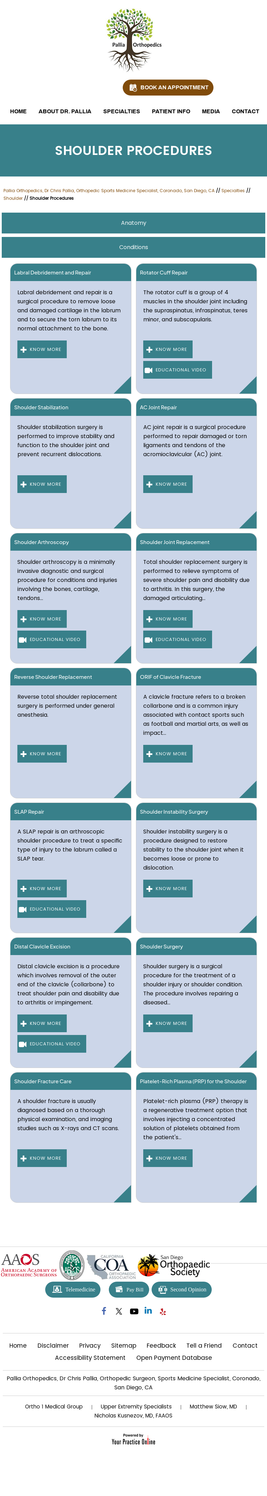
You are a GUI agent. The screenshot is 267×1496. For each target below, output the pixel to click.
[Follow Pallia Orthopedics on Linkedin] (148, 1311)
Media (211, 111)
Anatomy (133, 223)
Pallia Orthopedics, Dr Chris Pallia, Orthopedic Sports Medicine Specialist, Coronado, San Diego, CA (109, 191)
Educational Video (181, 370)
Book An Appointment (174, 87)
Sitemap (123, 1345)
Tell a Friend (204, 1345)
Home (18, 111)
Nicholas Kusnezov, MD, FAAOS (133, 1415)
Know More (45, 349)
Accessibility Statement (90, 1358)
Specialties (121, 111)
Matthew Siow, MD (213, 1406)
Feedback (161, 1345)
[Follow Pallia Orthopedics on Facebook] (104, 1311)
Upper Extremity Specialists (136, 1406)
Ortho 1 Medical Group (54, 1406)
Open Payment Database (174, 1358)
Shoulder (13, 198)
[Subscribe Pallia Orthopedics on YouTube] (133, 1311)
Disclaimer (53, 1345)
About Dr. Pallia (65, 111)
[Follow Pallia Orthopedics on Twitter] (118, 1311)
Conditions (133, 247)
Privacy (89, 1345)
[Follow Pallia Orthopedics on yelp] (162, 1311)
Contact (245, 111)
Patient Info (171, 111)
